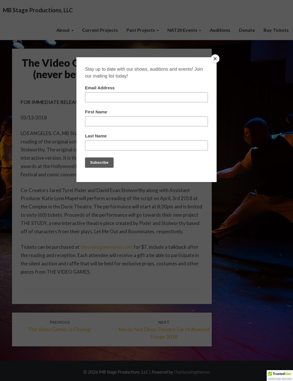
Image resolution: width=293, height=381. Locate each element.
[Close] (215, 58)
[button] (280, 375)
